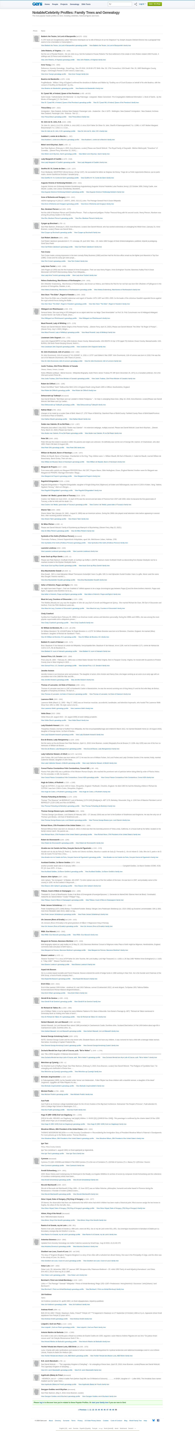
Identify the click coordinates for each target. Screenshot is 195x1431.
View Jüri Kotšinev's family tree (79, 1304)
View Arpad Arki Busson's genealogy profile (55, 979)
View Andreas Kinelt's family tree (81, 1319)
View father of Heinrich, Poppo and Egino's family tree (102, 594)
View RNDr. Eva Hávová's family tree (85, 935)
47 (107, 1410)
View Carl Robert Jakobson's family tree (88, 247)
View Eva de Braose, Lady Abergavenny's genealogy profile (61, 749)
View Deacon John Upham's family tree (87, 886)
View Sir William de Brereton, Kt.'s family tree (93, 637)
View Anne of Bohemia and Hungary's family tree (97, 204)
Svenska (75, 1428)
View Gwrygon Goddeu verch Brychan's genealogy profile (60, 1396)
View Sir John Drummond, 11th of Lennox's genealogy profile (61, 361)
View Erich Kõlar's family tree (77, 993)
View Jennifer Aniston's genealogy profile (55, 680)
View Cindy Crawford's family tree (82, 622)
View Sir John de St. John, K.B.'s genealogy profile (58, 131)
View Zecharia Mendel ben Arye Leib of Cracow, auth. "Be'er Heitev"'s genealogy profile (70, 1057)
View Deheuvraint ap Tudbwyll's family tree (91, 405)
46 (104, 1410)
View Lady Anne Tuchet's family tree (84, 275)
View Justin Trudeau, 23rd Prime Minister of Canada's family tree (113, 378)
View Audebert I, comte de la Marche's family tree (98, 139)
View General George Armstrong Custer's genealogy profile (61, 1045)
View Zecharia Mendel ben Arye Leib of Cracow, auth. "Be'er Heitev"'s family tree (129, 1057)
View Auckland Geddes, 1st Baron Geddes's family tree (104, 871)
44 (99, 1410)
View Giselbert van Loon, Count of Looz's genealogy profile (61, 1261)
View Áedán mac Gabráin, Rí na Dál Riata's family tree (103, 433)
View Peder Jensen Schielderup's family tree (93, 914)
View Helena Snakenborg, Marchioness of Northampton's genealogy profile (66, 289)
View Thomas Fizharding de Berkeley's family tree (98, 806)
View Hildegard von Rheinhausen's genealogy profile (59, 318)
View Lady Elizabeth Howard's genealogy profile (57, 734)
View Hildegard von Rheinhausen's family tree (94, 318)
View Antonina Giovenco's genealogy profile (56, 1246)
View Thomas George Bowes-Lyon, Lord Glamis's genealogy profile (64, 820)
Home (47, 4)
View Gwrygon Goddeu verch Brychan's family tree (99, 1396)
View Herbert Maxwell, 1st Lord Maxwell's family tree (101, 1031)
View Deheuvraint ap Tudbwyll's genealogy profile (58, 405)
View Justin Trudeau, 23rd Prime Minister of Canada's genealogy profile (65, 378)
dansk (116, 1428)
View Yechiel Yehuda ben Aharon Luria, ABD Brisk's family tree (111, 1356)
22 (93, 1410)
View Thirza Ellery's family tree (79, 117)
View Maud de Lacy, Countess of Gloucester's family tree (105, 608)
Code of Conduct (116, 1420)
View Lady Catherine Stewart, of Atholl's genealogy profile (60, 763)
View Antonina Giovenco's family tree (85, 1246)
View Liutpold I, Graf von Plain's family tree (91, 1327)
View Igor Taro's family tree (75, 1153)
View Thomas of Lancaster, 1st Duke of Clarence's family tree (110, 694)
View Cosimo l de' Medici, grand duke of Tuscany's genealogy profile (64, 504)
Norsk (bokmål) (108, 1428)
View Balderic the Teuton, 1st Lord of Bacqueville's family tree (110, 45)
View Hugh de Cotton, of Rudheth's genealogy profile (59, 792)
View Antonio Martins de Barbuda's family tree (94, 1341)
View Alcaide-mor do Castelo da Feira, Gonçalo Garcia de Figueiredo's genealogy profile (71, 857)
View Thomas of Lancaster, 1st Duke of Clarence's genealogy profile (64, 694)
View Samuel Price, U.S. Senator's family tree (94, 665)
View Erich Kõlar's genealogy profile (53, 993)
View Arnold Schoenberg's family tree (85, 1180)
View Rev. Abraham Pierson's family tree (89, 218)
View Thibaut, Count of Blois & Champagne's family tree (104, 900)
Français (94, 1428)
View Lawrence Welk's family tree (82, 708)
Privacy (80, 1420)
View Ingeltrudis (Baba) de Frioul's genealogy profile (58, 1384)
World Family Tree (135, 1420)
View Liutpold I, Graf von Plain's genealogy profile (58, 1327)
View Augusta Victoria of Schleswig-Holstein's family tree (105, 192)
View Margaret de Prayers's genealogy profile (56, 476)
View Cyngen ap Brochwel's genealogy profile (56, 232)
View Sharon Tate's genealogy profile (53, 519)
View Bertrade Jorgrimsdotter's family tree (90, 1086)
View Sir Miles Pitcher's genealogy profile (55, 531)
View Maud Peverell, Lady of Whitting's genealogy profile (60, 332)
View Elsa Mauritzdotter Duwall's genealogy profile (58, 580)
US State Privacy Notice (93, 1420)
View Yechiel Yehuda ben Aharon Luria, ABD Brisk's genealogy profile (64, 1356)
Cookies (106, 1420)
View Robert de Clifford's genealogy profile (55, 390)
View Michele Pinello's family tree (81, 1094)
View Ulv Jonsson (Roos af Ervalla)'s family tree (96, 926)
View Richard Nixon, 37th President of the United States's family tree (117, 834)
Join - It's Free (154, 4)
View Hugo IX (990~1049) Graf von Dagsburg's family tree (106, 1124)
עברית (101, 1428)
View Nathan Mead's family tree (80, 419)
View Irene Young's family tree (78, 74)
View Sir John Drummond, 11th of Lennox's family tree (103, 361)
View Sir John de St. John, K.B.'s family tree (92, 131)
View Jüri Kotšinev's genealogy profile (54, 1304)
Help (145, 1420)
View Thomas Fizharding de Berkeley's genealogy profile (60, 806)
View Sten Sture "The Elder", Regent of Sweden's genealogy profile (64, 304)
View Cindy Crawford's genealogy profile (54, 622)
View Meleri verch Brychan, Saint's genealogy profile (59, 154)
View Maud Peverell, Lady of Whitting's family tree (98, 332)
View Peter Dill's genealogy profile (52, 447)
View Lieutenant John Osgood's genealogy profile (58, 347)
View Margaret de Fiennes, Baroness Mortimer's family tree (108, 950)
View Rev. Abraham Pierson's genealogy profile (57, 218)
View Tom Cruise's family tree (78, 261)
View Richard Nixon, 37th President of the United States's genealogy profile (66, 834)
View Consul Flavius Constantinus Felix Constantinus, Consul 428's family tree (127, 777)
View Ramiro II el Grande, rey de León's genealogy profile (60, 1234)
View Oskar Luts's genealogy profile (53, 1275)
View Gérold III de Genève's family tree (87, 1001)
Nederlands (123, 1428)
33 (96, 1410)
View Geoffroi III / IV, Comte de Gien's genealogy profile (60, 178)
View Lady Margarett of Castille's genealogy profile (58, 162)
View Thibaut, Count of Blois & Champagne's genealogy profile (62, 900)
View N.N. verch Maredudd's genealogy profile (56, 1370)
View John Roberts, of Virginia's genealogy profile (58, 60)
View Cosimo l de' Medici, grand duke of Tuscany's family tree (110, 504)
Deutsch (130, 1428)
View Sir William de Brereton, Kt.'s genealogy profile (58, 637)
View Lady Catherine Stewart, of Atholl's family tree (99, 763)
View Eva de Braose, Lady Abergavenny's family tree (101, 749)
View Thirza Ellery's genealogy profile (53, 117)
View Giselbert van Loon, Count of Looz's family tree (101, 1261)
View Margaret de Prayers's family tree (87, 476)
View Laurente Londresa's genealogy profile (56, 551)
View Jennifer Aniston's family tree (82, 680)
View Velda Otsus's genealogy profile (53, 720)
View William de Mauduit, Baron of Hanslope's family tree (105, 462)
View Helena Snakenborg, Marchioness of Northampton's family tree (117, 289)
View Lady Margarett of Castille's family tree (92, 162)
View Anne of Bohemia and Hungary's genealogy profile (60, 204)
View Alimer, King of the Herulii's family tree (91, 1220)
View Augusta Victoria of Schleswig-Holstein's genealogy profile (62, 192)
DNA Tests (86, 4)
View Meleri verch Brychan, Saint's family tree (94, 154)
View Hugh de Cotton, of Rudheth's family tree (94, 792)
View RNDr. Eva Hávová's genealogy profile (56, 935)
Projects (63, 4)
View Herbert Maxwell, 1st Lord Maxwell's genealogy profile (61, 1031)
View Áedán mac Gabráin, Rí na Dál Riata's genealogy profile (62, 433)
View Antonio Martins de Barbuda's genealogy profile (59, 1341)
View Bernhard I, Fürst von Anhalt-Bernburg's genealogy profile (62, 1289)
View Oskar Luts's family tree (77, 1275)
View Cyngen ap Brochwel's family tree (87, 232)
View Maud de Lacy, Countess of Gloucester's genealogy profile (62, 608)
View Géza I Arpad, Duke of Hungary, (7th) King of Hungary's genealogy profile (67, 1208)
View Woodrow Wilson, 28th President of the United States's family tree (120, 1138)
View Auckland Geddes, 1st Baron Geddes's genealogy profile (62, 871)
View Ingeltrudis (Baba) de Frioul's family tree (93, 1384)
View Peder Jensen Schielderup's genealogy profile (58, 914)
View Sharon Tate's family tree (78, 519)
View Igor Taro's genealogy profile (52, 1153)
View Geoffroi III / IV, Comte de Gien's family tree (97, 178)
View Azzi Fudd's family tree (76, 1110)
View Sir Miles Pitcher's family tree (82, 531)
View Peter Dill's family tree (75, 447)
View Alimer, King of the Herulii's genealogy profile (58, 1220)
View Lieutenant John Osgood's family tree (91, 347)
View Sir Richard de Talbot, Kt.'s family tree (91, 1017)
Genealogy (74, 4)
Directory (58, 1420)
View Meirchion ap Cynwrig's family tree (88, 1071)
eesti (70, 1428)
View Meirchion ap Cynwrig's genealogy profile (57, 1071)
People (55, 4)
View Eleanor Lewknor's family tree (83, 964)
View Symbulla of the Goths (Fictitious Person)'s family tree (108, 543)
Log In (141, 4)
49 (113, 1410)
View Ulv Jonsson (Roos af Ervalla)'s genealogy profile (59, 926)
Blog (125, 1420)
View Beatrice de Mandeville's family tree (89, 88)
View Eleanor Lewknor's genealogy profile (55, 964)
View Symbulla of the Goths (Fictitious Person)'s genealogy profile (63, 543)
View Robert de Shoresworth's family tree (90, 843)
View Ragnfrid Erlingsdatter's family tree (88, 490)
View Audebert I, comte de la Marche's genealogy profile (60, 139)
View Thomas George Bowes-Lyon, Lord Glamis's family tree (109, 820)
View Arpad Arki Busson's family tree (85, 979)
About (51, 1420)
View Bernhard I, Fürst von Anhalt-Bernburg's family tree (105, 1289)
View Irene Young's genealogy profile (53, 74)
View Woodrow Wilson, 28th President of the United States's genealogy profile (67, 1138)
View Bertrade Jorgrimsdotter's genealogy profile (57, 1086)
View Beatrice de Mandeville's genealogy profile (57, 88)
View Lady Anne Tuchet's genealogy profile (55, 275)
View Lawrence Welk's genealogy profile (54, 708)
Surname (66, 1420)
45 (102, 1410)
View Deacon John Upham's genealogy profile (56, 886)
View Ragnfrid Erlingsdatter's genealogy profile (57, 490)
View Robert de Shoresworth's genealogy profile (57, 843)
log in (41, 1402)
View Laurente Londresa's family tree (85, 551)
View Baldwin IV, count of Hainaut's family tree (94, 651)
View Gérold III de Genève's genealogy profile (56, 1001)
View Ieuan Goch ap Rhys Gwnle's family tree (94, 565)
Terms (73, 1420)
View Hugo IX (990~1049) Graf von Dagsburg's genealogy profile (63, 1124)
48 (110, 1410)
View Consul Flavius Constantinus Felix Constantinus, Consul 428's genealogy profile (70, 777)
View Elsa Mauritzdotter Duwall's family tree (92, 580)
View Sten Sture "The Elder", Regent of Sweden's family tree (109, 304)
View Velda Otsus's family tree (78, 720)
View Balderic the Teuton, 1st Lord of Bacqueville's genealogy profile (64, 45)
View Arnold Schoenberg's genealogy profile (56, 1180)
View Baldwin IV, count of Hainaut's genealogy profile (59, 651)
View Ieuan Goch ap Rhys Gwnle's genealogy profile (59, 565)
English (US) (63, 1428)
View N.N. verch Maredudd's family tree (88, 1370)
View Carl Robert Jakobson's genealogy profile (57, 247)
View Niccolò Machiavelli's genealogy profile (56, 1194)
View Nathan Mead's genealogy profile (54, 419)
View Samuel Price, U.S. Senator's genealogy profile (59, 665)
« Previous (82, 1410)
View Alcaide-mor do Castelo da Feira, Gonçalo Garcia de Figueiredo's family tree (130, 857)
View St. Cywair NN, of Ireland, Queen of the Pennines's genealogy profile (66, 102)
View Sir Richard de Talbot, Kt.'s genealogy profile (58, 1017)
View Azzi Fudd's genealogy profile (53, 1110)
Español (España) (85, 1428)
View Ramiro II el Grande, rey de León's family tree (99, 1234)
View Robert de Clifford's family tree (84, 390)
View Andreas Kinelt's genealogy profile (54, 1319)
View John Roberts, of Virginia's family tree (91, 60)
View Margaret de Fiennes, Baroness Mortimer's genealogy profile (63, 950)
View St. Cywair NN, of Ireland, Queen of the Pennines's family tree (116, 102)
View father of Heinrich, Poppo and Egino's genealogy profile (61, 594)
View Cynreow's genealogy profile (52, 1165)
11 (90, 1410)
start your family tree (100, 1402)
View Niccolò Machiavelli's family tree (85, 1194)
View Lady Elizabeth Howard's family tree (90, 734)
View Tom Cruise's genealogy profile (53, 261)
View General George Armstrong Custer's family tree (101, 1045)
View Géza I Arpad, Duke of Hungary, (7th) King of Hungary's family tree (120, 1208)
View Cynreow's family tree (75, 1165)
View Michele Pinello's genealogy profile (54, 1094)
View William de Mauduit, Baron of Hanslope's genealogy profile (62, 462)
